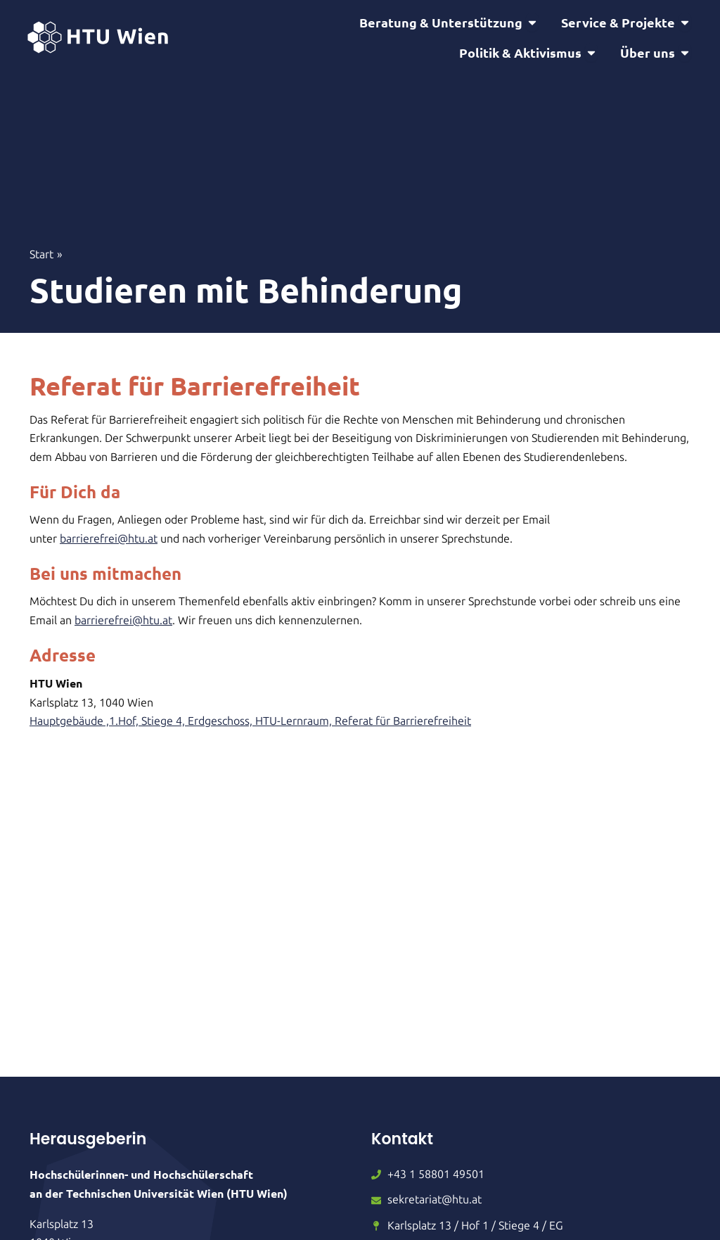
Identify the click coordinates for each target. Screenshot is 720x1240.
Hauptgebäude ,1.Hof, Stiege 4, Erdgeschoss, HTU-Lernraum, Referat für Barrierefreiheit (250, 733)
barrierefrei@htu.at (109, 550)
